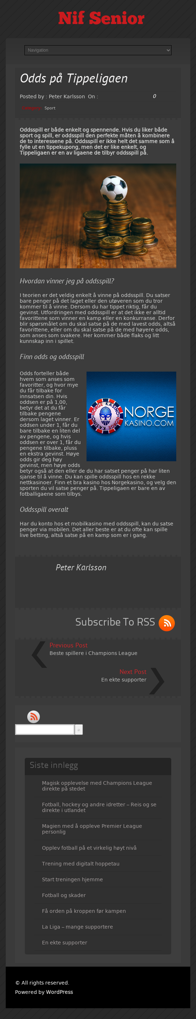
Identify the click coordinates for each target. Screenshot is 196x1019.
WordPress (59, 992)
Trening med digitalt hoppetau (81, 864)
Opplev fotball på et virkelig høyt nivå (89, 848)
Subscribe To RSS (115, 622)
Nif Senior (101, 19)
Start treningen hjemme (72, 879)
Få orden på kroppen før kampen (84, 911)
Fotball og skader (64, 895)
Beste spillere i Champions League (93, 653)
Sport (50, 108)
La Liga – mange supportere (77, 927)
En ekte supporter (123, 680)
